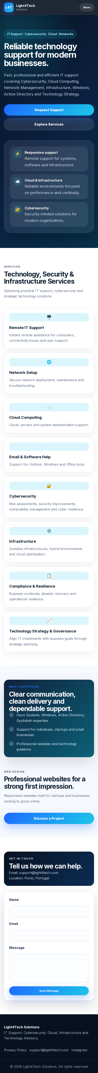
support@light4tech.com (38, 873)
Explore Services (49, 124)
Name (14, 900)
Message (16, 948)
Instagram (79, 1050)
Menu (86, 7)
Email (13, 924)
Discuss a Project (49, 818)
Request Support (49, 110)
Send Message (49, 990)
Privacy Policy (15, 1050)
